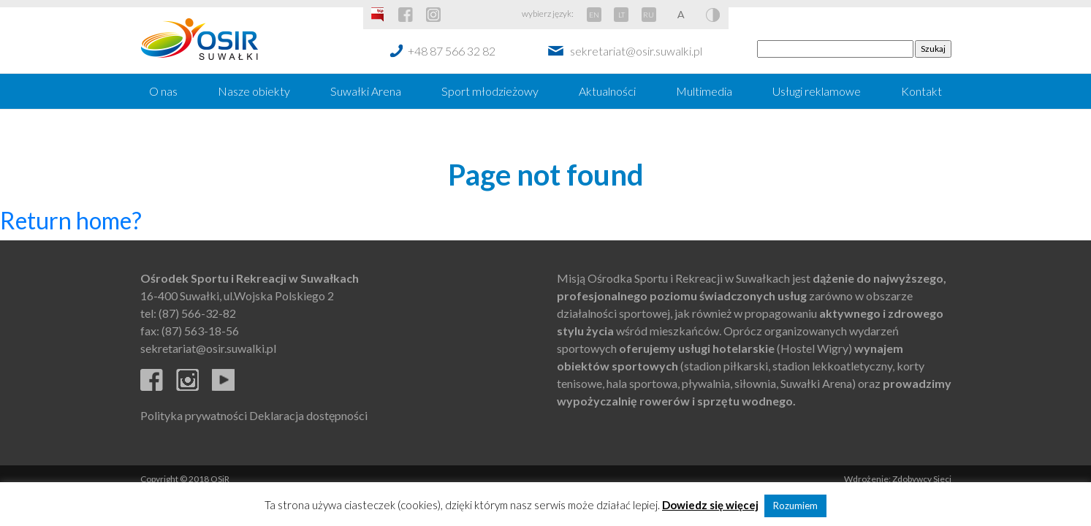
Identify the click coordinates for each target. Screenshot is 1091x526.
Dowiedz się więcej (710, 504)
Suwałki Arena (365, 91)
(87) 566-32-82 (197, 313)
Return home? (71, 220)
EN (594, 14)
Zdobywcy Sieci (921, 478)
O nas (163, 91)
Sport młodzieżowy (490, 91)
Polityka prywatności (193, 415)
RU (648, 14)
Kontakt (921, 91)
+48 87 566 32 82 (451, 51)
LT (621, 14)
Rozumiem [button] (795, 505)
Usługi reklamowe (816, 91)
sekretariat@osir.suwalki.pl (636, 51)
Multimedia (704, 91)
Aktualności (607, 91)
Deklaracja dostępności (308, 415)
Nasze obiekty (254, 91)
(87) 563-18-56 (200, 331)
